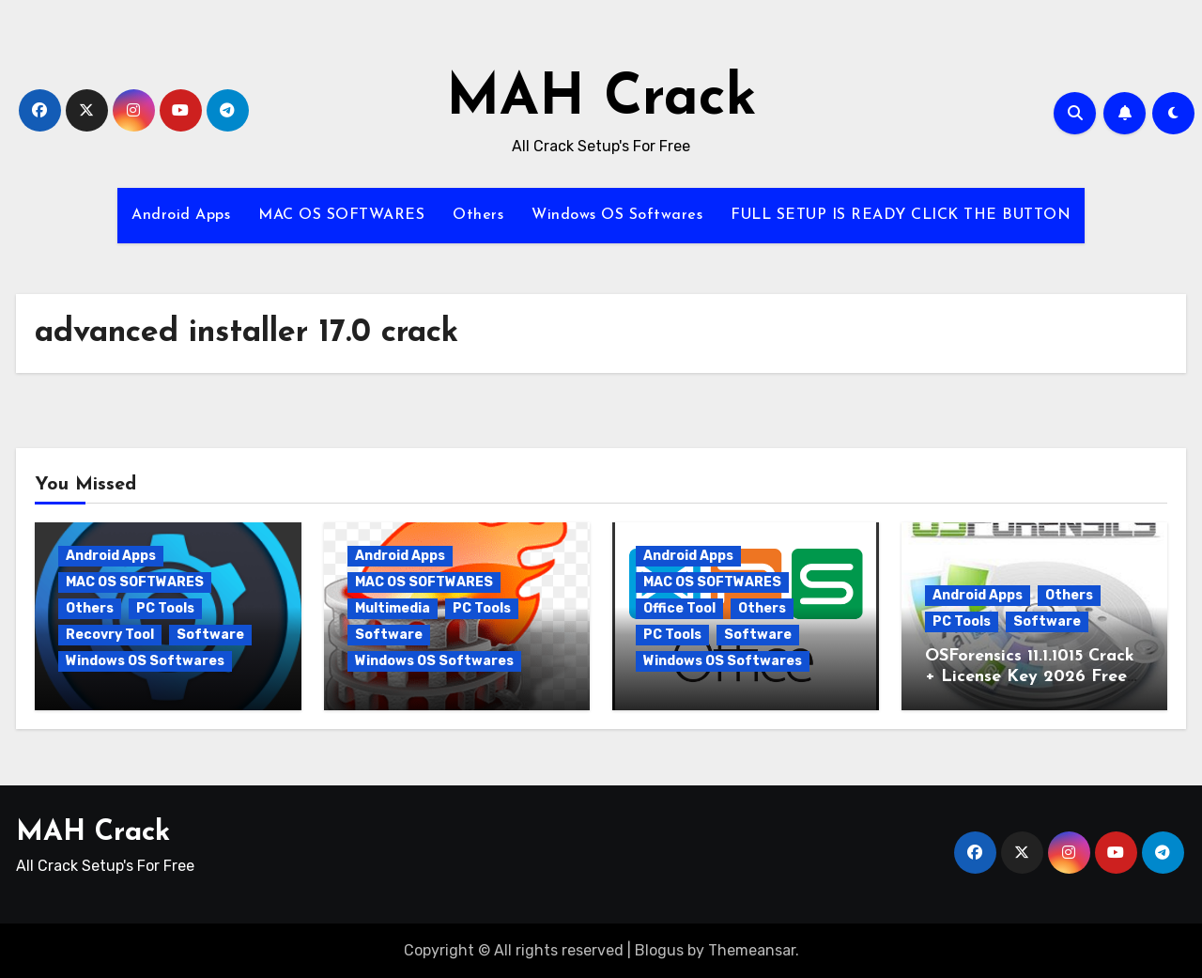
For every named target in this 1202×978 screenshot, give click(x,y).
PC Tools (165, 608)
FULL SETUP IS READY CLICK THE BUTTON (901, 215)
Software (210, 635)
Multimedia (392, 608)
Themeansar (751, 950)
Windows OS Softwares (617, 215)
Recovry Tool (110, 635)
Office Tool (679, 608)
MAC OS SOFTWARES (341, 215)
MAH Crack (601, 99)
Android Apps (180, 215)
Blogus (659, 950)
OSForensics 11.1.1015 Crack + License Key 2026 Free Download (1029, 676)
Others (478, 215)
